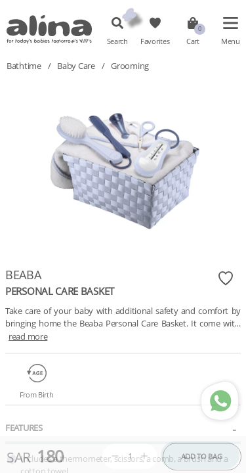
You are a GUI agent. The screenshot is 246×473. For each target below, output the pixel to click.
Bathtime (24, 66)
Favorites (154, 41)
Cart (192, 41)
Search (117, 41)
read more (28, 336)
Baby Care (75, 66)
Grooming (130, 66)
